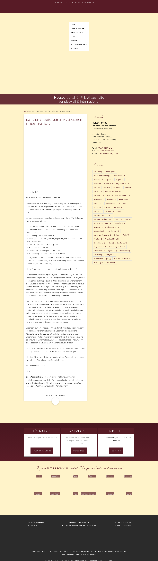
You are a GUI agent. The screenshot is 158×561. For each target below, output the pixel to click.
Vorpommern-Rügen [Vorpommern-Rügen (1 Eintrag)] (102, 259)
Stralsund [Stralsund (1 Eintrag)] (98, 255)
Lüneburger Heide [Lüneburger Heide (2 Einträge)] (122, 219)
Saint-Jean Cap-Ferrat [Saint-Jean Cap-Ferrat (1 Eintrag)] (118, 243)
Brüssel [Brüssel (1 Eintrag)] (106, 187)
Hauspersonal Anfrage (42, 451)
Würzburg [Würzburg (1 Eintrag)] (98, 263)
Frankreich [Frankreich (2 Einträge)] (99, 195)
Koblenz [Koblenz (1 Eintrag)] (98, 211)
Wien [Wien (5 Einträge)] (117, 259)
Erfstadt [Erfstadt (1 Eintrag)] (98, 191)
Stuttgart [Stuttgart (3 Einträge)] (110, 255)
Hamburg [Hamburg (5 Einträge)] (98, 203)
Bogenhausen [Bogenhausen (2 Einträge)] (122, 183)
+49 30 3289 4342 (105, 148)
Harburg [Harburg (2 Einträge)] (122, 203)
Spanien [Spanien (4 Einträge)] (112, 251)
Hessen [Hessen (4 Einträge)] (97, 207)
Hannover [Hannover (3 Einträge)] (110, 203)
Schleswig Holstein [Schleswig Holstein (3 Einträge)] (117, 247)
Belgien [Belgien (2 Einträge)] (119, 180)
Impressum (35, 551)
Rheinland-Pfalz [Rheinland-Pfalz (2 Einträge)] (112, 239)
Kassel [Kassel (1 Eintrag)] (107, 207)
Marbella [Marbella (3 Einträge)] (98, 223)
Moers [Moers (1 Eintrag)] (108, 223)
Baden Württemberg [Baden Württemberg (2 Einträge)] (102, 176)
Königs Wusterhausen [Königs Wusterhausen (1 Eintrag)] (103, 219)
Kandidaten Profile (55, 395)
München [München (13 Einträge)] (120, 223)
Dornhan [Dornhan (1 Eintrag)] (117, 187)
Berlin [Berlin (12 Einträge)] (97, 183)
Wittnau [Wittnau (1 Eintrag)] (126, 259)
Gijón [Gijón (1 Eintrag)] (110, 195)
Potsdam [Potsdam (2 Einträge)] (98, 239)
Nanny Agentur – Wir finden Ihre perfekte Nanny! (78, 551)
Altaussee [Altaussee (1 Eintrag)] (98, 172)
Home (73, 24)
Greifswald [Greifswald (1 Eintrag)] (99, 199)
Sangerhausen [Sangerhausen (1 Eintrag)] (100, 247)
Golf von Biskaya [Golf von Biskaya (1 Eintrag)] (122, 195)
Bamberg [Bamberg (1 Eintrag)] (98, 180)
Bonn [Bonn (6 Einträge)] (97, 187)
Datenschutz (46, 551)
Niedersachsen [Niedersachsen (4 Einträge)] (112, 227)
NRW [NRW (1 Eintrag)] (117, 235)
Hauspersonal (79, 44)
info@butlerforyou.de (109, 153)
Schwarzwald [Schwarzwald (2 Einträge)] (100, 251)
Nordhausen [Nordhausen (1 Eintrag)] (113, 231)
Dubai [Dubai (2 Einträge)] (128, 187)
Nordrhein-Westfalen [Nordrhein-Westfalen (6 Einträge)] (102, 235)
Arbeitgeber (77, 32)
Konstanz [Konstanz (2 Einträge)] (109, 211)
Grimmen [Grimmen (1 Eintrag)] (111, 199)
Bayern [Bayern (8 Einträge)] (109, 180)
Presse (74, 40)
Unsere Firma (77, 28)
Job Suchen (116, 451)
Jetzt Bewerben (79, 451)
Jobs (73, 36)
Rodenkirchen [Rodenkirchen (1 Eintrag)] (100, 243)
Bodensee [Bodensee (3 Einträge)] (108, 183)
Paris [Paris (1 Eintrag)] (126, 235)
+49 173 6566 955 (107, 150)
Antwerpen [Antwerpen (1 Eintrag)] (111, 172)
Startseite (27, 111)
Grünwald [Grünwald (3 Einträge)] (123, 199)
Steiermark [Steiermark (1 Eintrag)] (124, 251)
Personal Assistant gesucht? (86, 554)
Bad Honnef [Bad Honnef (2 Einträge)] (119, 176)
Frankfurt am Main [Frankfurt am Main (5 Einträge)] (112, 191)
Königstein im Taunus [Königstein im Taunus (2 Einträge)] (103, 215)
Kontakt (75, 48)
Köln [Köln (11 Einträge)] (120, 211)
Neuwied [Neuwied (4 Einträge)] (98, 227)
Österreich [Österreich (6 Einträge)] (111, 263)
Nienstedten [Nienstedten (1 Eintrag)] (99, 231)
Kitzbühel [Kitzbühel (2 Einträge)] (118, 207)
